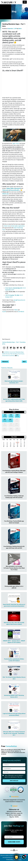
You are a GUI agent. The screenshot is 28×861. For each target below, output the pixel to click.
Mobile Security (5, 353)
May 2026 (14, 437)
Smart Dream (21, 353)
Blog (18, 355)
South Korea (12, 355)
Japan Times (15, 143)
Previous (5, 361)
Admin (20, 28)
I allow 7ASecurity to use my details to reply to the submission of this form (13, 776)
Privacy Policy (9, 859)
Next (24, 361)
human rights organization (17, 226)
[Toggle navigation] (25, 2)
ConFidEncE (21, 311)
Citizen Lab (5, 193)
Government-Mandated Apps (17, 352)
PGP (18, 760)
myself (4, 311)
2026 (14, 412)
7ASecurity (5, 190)
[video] (22, 606)
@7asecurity (12, 190)
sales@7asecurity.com (19, 300)
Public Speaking (13, 353)
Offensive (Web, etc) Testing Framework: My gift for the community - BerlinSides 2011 (14, 733)
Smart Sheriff (5, 355)
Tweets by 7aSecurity (6, 367)
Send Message (14, 780)
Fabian (15, 310)
